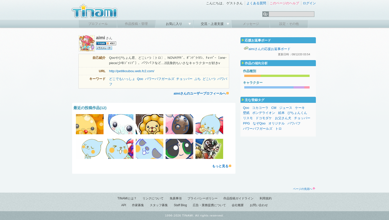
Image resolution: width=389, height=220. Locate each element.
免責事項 (176, 198)
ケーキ (300, 108)
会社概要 (238, 205)
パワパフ (294, 123)
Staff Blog (180, 205)
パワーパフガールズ (159, 79)
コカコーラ (260, 108)
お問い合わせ (259, 205)
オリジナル (276, 123)
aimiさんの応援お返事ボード (269, 49)
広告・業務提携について (209, 205)
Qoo (140, 79)
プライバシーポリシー (202, 198)
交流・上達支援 (213, 24)
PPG (246, 123)
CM (273, 108)
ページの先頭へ (304, 188)
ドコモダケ (264, 118)
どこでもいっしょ (122, 79)
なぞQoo (259, 123)
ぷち (197, 79)
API (123, 205)
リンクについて (153, 198)
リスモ (248, 118)
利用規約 (266, 198)
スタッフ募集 (159, 205)
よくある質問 (256, 3)
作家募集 (138, 205)
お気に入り (174, 24)
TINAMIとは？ (127, 198)
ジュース (285, 108)
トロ (278, 128)
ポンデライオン (263, 113)
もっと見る (220, 166)
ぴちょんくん (297, 113)
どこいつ (209, 79)
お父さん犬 (283, 118)
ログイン (309, 3)
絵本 (281, 113)
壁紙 (246, 113)
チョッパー (184, 79)
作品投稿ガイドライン (238, 198)
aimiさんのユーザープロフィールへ (200, 93)
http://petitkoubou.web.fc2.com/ (131, 71)
